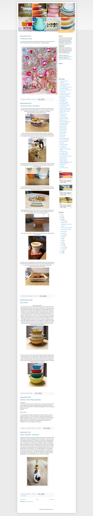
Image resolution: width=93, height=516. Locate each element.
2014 (61, 222)
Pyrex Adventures (63, 132)
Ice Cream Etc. (63, 115)
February (63, 249)
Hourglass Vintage (63, 114)
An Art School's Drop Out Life (65, 87)
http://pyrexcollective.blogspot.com (65, 56)
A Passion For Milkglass (64, 84)
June (62, 242)
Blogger (51, 509)
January (63, 251)
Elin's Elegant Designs (64, 94)
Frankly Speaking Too (64, 103)
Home (37, 499)
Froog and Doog (63, 106)
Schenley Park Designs (64, 139)
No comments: (39, 428)
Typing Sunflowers (63, 159)
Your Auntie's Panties (64, 167)
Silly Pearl (62, 142)
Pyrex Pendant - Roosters (29, 435)
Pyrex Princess (63, 135)
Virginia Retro (62, 164)
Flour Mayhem (63, 100)
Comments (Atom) (29, 501)
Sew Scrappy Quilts (64, 141)
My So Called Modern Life (65, 121)
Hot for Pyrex (62, 112)
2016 (61, 218)
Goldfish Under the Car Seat (65, 109)
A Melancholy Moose (64, 81)
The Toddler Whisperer (64, 153)
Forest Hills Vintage (64, 102)
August (62, 239)
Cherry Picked (62, 91)
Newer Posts (23, 499)
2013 (61, 253)
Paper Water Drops (63, 124)
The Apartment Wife (64, 144)
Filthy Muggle (62, 97)
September (63, 237)
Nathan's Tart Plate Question (30, 400)
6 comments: (33, 99)
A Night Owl (62, 82)
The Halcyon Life (63, 147)
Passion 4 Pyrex (63, 126)
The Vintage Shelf (63, 154)
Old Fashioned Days (64, 123)
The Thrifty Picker (63, 151)
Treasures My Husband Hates (66, 156)
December (63, 223)
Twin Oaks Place (63, 157)
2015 (61, 220)
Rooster (25, 495)
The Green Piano (63, 145)
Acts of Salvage (63, 85)
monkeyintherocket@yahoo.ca (65, 44)
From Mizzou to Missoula (65, 105)
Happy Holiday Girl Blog (64, 111)
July (62, 241)
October (63, 235)
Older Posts (51, 499)
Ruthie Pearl (62, 136)
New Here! (24, 303)
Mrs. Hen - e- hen (63, 120)
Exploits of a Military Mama (65, 96)
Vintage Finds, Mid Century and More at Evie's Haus (66, 163)
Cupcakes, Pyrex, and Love (65, 93)
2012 (61, 255)
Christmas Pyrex (26, 39)
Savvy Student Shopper (64, 138)
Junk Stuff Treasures (64, 117)
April (62, 246)
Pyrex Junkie (62, 133)
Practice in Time (63, 130)
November (63, 234)
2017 (61, 216)
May (62, 244)
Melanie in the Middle (64, 118)
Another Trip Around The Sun (65, 90)
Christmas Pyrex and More (29, 106)
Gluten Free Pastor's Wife (65, 108)
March (62, 248)
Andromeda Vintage (64, 88)
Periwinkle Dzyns (63, 127)
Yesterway (62, 166)
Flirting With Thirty (63, 99)
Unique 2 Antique (63, 160)
